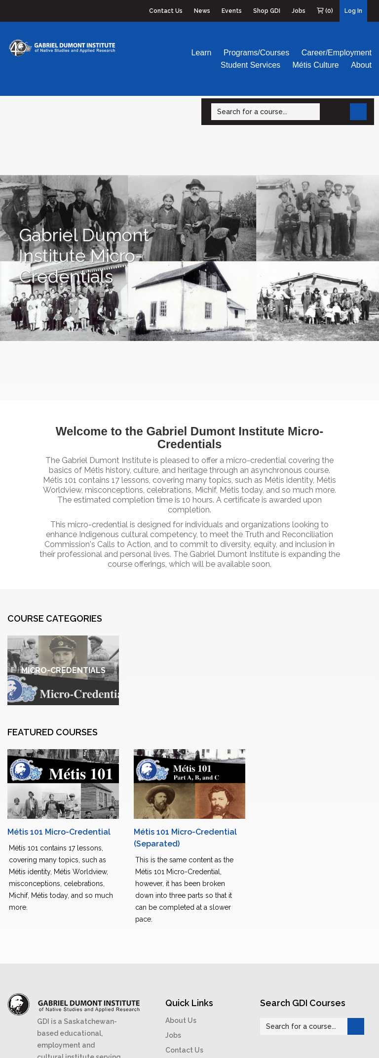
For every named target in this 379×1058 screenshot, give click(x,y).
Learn (201, 52)
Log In (353, 10)
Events (232, 10)
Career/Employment (337, 52)
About (361, 65)
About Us (180, 1020)
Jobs (298, 10)
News (202, 10)
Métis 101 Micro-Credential (59, 832)
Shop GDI (266, 10)
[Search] (265, 111)
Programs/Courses (256, 52)
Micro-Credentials (63, 670)
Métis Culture (315, 65)
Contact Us (166, 10)
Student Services (250, 65)
